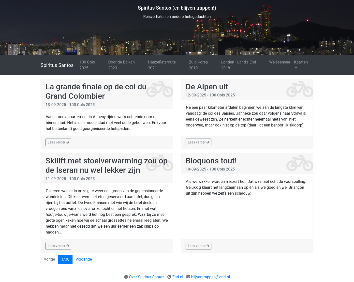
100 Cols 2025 (87, 65)
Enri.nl (177, 277)
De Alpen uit (207, 86)
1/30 (65, 259)
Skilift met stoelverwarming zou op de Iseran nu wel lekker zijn (106, 165)
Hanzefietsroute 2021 (162, 65)
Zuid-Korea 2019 (198, 65)
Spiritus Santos (57, 65)
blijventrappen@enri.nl (210, 277)
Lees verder (58, 142)
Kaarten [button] (301, 62)
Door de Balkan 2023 (121, 65)
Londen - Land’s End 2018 (238, 65)
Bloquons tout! (211, 160)
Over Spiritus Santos (146, 277)
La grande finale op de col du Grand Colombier (96, 91)
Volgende (83, 259)
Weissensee (279, 62)
